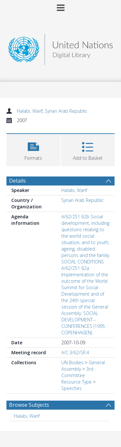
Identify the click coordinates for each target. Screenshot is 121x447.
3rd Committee (77, 372)
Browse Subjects (29, 404)
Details (17, 180)
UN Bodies (72, 362)
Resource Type (76, 382)
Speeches (71, 388)
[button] (33, 149)
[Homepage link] (61, 47)
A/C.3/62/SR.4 (75, 352)
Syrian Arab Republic (66, 111)
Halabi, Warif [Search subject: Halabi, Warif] (27, 416)
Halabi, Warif (30, 111)
